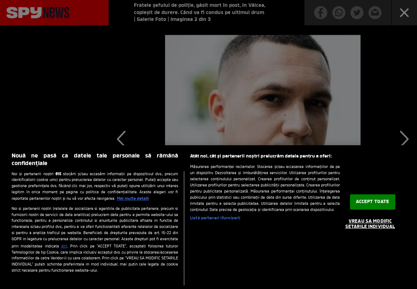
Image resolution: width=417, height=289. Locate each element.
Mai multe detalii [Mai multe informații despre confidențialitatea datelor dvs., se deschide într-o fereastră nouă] (133, 198)
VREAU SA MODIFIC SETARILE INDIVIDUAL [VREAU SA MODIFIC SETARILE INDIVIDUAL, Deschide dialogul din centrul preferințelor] (370, 224)
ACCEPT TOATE (372, 202)
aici (64, 246)
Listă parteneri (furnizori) (215, 218)
